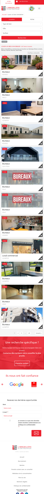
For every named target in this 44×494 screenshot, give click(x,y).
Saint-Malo (19, 50)
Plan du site (22, 477)
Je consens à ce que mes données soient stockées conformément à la (29, 424)
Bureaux (6, 72)
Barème (22, 465)
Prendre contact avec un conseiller (22, 469)
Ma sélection (22, 1)
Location (12, 19)
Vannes (8, 50)
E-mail (5, 412)
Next (42, 384)
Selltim (27, 451)
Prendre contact (22, 363)
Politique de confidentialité (22, 486)
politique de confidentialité (26, 425)
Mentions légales (22, 482)
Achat (32, 19)
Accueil (4, 14)
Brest (35, 49)
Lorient (40, 49)
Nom (4, 404)
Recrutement (22, 461)
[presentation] (16, 433)
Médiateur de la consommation (22, 473)
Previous (2, 384)
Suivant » (38, 333)
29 (29, 333)
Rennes (3, 50)
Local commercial (10, 255)
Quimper (31, 49)
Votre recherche (8, 2)
